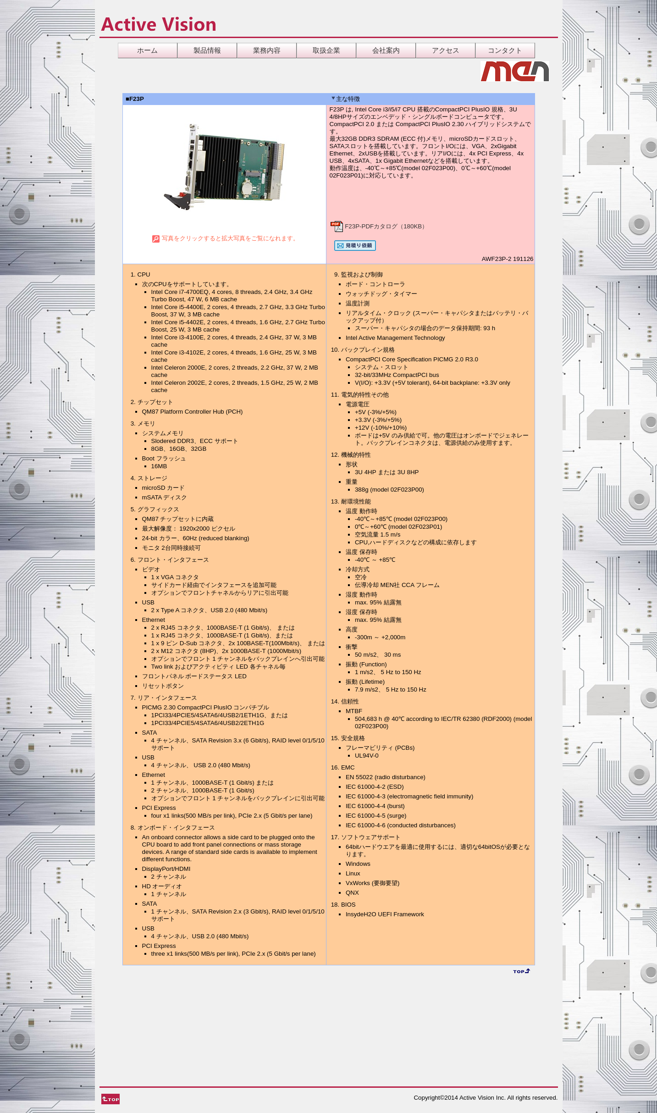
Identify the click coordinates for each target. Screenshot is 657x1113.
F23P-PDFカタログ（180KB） (379, 226)
